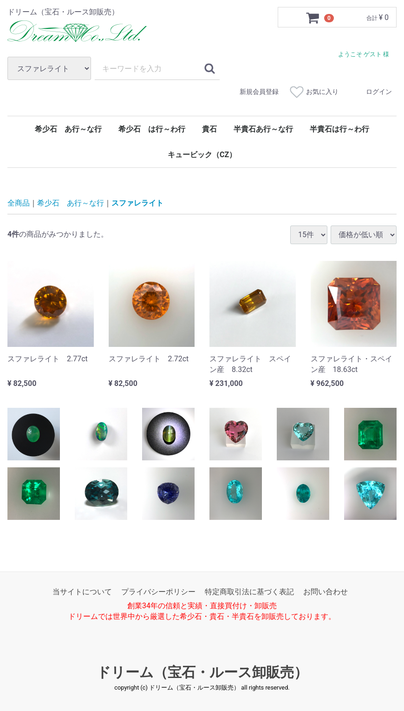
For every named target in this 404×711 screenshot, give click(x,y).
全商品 (18, 203)
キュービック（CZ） (202, 154)
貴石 (209, 129)
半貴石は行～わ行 (339, 129)
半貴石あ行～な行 (263, 129)
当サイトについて (82, 591)
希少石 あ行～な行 (68, 129)
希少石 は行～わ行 (151, 129)
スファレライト (137, 203)
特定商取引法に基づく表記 (249, 591)
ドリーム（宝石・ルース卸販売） (202, 672)
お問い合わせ (325, 591)
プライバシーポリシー (158, 591)
